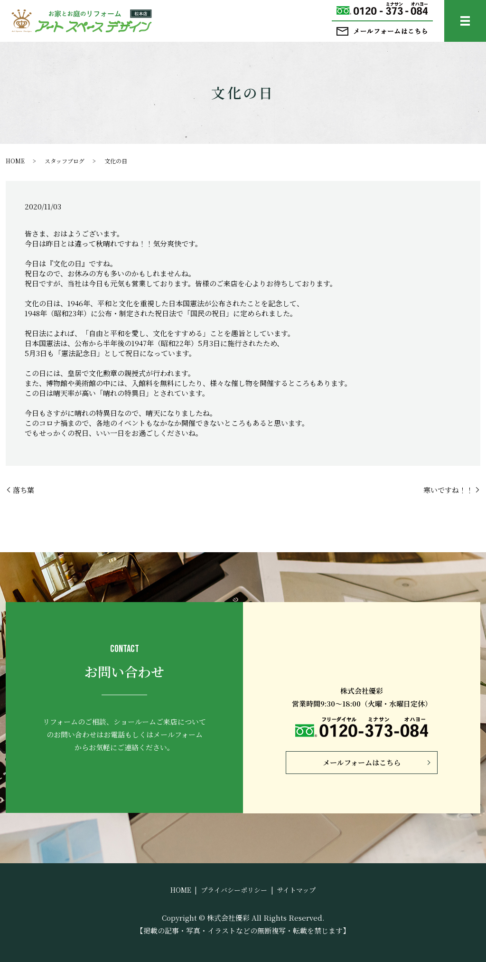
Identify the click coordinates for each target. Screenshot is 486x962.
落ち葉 (23, 490)
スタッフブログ (64, 161)
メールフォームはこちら (362, 762)
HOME (15, 161)
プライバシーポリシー (234, 890)
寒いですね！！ (448, 490)
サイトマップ (296, 890)
